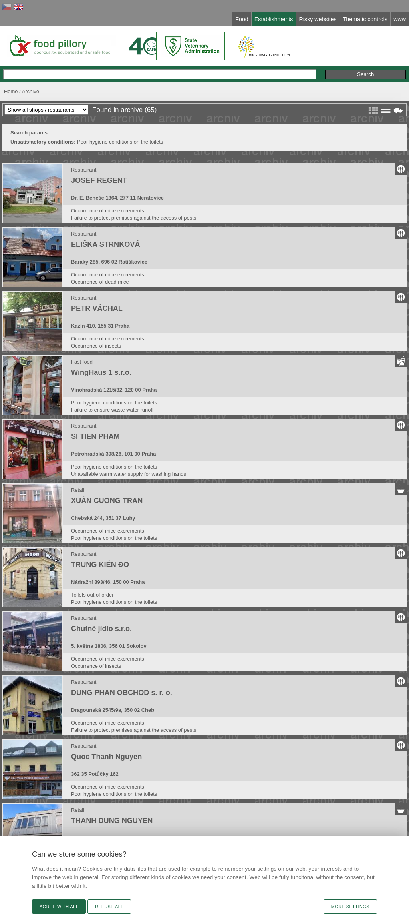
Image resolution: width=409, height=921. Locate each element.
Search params (29, 133)
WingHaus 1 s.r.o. (101, 372)
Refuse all (109, 906)
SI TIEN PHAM (95, 436)
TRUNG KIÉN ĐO (100, 565)
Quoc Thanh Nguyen (106, 757)
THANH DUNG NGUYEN (112, 821)
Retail (77, 490)
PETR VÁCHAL (97, 308)
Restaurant (83, 170)
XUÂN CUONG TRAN (107, 501)
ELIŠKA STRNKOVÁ (105, 244)
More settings (350, 906)
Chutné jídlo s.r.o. (101, 629)
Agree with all (59, 906)
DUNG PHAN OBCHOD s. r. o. (121, 693)
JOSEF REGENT (99, 180)
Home (11, 91)
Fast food (82, 362)
